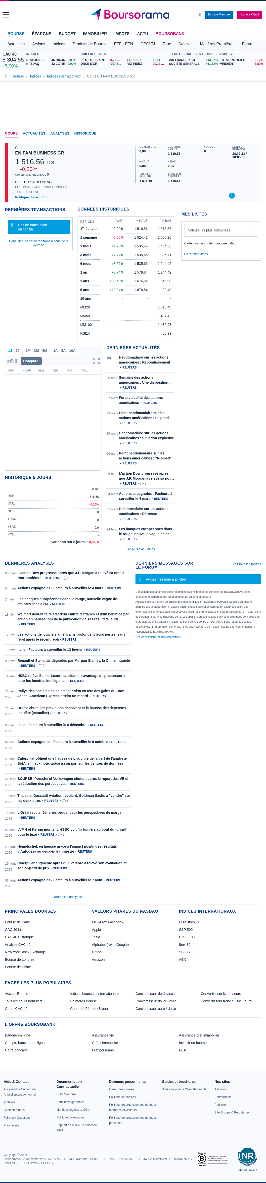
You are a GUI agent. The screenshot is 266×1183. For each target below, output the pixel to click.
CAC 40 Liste (15, 930)
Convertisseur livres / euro (221, 994)
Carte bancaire (16, 1050)
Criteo (96, 952)
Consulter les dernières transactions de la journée (38, 243)
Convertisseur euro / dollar (155, 1009)
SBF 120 (185, 952)
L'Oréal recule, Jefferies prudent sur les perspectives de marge (69, 812)
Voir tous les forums (247, 564)
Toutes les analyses (68, 897)
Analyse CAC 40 (18, 945)
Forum (247, 44)
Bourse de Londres (19, 959)
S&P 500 (186, 930)
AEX (182, 959)
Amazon (98, 959)
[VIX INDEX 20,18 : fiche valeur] (147, 64)
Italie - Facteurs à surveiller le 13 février (50, 650)
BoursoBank (170, 34)
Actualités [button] (16, 44)
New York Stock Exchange (25, 952)
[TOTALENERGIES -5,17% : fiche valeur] (242, 60)
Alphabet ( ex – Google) (110, 945)
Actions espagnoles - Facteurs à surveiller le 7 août (59, 880)
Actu (142, 34)
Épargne (41, 34)
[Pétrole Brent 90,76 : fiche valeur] (102, 60)
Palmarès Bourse (83, 1001)
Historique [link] (85, 133)
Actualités (34, 133)
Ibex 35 (184, 945)
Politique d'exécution (31, 197)
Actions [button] (38, 44)
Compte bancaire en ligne (25, 1043)
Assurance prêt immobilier (199, 1035)
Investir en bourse (193, 1043)
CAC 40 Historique (19, 937)
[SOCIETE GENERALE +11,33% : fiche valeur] (192, 64)
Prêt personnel (103, 1050)
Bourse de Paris (17, 922)
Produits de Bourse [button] (90, 44)
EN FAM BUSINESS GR (39, 152)
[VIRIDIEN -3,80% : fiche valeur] (242, 64)
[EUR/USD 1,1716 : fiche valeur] (147, 60)
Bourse (15, 34)
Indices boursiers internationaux (95, 994)
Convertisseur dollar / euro (155, 1001)
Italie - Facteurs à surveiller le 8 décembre (52, 725)
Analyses (59, 133)
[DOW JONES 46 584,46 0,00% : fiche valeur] (52, 60)
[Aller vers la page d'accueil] (134, 14)
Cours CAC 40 (16, 1009)
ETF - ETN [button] (123, 44)
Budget (67, 34)
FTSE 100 (187, 937)
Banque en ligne (17, 1035)
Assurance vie (103, 1035)
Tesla (96, 937)
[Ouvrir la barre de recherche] (196, 14)
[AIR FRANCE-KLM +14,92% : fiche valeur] (192, 60)
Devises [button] (185, 44)
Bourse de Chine (18, 967)
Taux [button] (167, 44)
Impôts (122, 34)
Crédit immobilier (105, 1043)
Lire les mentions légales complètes (157, 636)
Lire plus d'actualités (140, 549)
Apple (96, 930)
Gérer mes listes (196, 254)
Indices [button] (59, 44)
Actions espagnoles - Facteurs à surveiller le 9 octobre (62, 742)
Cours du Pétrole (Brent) (89, 1009)
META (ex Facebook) (108, 922)
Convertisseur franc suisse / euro (226, 1001)
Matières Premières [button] (217, 44)
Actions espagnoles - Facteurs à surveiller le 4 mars (60, 588)
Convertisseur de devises (155, 994)
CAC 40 (9, 54)
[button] (5, 15)
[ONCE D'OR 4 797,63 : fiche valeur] (102, 64)
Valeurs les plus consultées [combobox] (209, 230)
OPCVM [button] (147, 44)
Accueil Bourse (16, 994)
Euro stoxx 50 (189, 922)
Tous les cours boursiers (24, 1001)
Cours (11, 133)
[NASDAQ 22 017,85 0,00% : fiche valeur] (52, 64)
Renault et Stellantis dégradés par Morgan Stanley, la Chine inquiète (73, 661)
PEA (182, 1050)
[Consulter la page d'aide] (200, 14)
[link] (9, 1102)
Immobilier (95, 34)
